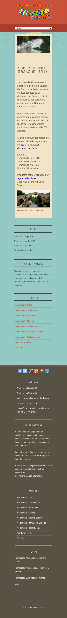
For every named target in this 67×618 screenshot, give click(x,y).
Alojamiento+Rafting (24, 321)
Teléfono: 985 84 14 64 (27, 393)
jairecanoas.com (39, 465)
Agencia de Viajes (26, 178)
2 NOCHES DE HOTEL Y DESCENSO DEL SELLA (33, 69)
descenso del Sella (27, 148)
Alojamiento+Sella (23, 305)
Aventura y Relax (23, 342)
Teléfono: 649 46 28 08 (27, 388)
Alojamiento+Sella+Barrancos (28, 326)
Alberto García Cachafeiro (33, 211)
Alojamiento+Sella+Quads (27, 310)
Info (16, 584)
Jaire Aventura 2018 (35, 607)
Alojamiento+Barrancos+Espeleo (30, 332)
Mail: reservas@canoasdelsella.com (33, 398)
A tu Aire (19, 348)
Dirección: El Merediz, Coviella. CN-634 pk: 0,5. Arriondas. (33, 410)
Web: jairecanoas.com (27, 403)
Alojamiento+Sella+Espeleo (27, 337)
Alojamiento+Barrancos (26, 315)
